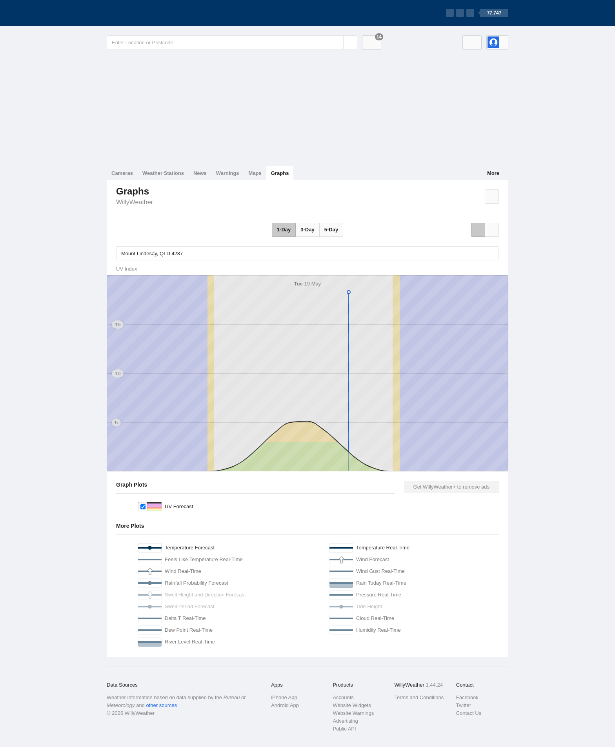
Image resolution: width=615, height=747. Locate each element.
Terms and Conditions (419, 697)
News (200, 173)
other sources (161, 705)
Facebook (467, 697)
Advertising (345, 721)
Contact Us (468, 713)
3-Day (307, 230)
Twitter (463, 705)
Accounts (343, 697)
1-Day (284, 230)
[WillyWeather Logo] (143, 13)
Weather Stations (163, 173)
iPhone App (284, 697)
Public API (344, 729)
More (493, 173)
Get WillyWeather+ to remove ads (451, 487)
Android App (285, 705)
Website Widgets (352, 705)
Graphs (280, 173)
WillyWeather (134, 202)
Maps (255, 173)
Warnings (227, 173)
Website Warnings (353, 713)
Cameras (122, 173)
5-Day (331, 230)
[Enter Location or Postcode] (232, 42)
